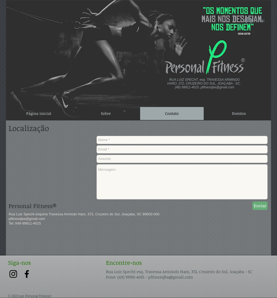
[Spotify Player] (40, 11)
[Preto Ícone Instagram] (13, 274)
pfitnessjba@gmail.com (217, 87)
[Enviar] (260, 206)
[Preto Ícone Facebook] (27, 274)
